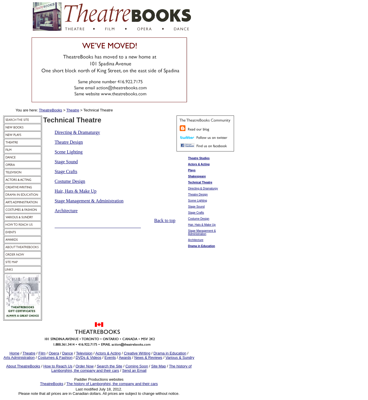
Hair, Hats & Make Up (76, 191)
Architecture (66, 210)
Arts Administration (18, 357)
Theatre (28, 353)
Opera (54, 353)
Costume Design (70, 181)
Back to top (164, 220)
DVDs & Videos (88, 357)
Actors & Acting (108, 353)
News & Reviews (148, 357)
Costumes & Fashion (55, 357)
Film (42, 353)
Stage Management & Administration (89, 200)
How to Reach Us (57, 366)
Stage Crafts (66, 171)
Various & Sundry (179, 357)
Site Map (158, 366)
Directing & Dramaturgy (77, 132)
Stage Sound (66, 161)
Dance (67, 353)
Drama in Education (170, 353)
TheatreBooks (51, 384)
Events (110, 357)
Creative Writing (137, 353)
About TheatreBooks (23, 366)
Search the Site (109, 366)
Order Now (85, 366)
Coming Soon (136, 366)
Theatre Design (69, 142)
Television (84, 353)
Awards (125, 357)
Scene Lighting (69, 151)
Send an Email (134, 370)
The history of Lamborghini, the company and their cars (112, 384)
